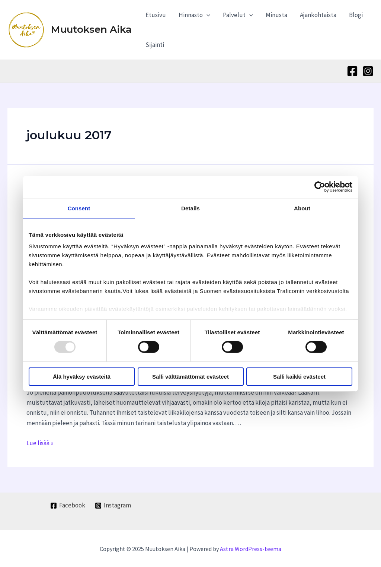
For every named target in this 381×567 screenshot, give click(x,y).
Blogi (356, 15)
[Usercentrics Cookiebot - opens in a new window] (319, 186)
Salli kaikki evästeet (299, 376)
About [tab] (302, 208)
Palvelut (238, 15)
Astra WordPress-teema (250, 548)
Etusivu (155, 15)
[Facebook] (352, 71)
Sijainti (154, 45)
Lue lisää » (39, 443)
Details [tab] (190, 208)
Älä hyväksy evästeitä (82, 376)
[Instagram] (368, 71)
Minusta (276, 15)
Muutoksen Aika (91, 29)
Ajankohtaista (318, 15)
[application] (206, 15)
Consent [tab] (79, 208)
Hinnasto (194, 15)
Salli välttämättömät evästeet (190, 376)
